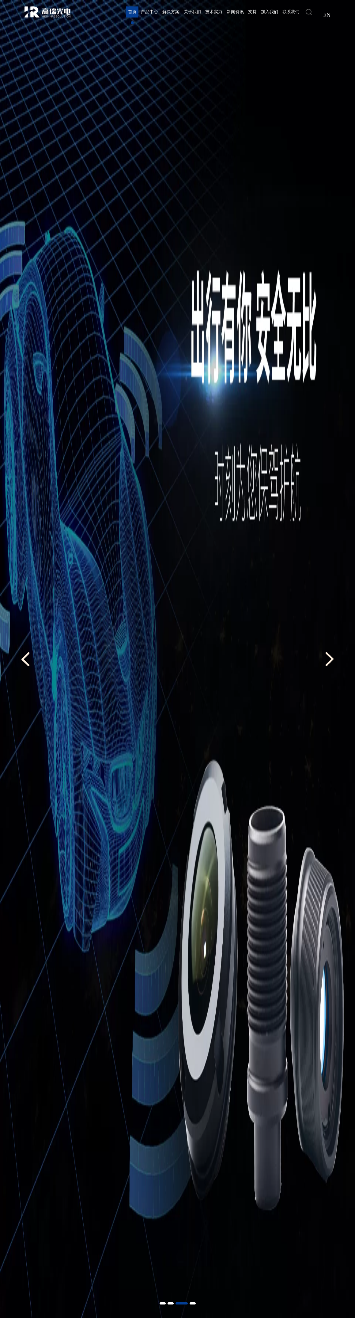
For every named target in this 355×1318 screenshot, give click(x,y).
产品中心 (149, 12)
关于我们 (192, 12)
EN (326, 15)
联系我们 (291, 12)
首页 (132, 12)
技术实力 (213, 12)
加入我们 (269, 12)
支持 (252, 12)
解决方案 (170, 12)
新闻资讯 (235, 12)
